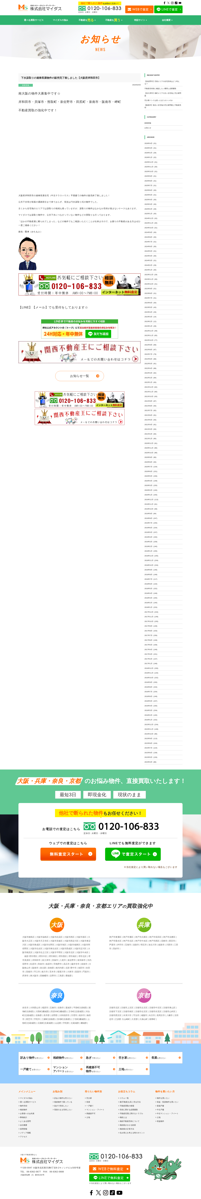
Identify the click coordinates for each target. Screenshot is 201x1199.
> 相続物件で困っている (62, 1102)
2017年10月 (151, 621)
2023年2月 (150, 321)
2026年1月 (150, 157)
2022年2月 (150, 378)
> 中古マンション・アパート (166, 1113)
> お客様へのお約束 (26, 1113)
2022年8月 (150, 350)
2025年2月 (150, 209)
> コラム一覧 (123, 1098)
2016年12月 (151, 668)
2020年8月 (150, 462)
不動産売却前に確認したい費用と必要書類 (160, 88)
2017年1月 (150, 663)
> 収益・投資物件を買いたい (166, 1102)
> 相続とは (122, 1117)
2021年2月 (150, 434)
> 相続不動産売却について (128, 1121)
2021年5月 (150, 420)
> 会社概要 (22, 1125)
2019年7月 (150, 523)
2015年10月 (150, 734)
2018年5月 (150, 588)
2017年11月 (151, 617)
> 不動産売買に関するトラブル (130, 1113)
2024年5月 (150, 251)
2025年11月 (150, 167)
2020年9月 (150, 457)
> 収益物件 (159, 1121)
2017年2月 (150, 659)
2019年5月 (150, 532)
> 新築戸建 (159, 1106)
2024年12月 (150, 218)
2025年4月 (150, 200)
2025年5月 (150, 195)
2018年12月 (151, 556)
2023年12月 (150, 275)
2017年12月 (151, 612)
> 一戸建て (89, 1106)
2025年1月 (150, 214)
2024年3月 (150, 260)
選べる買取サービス (34, 20)
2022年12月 (150, 331)
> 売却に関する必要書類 (128, 1110)
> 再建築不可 (90, 1113)
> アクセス (22, 1137)
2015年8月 (150, 743)
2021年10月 (150, 396)
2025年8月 (150, 181)
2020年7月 (150, 467)
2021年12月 (150, 387)
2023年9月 (150, 289)
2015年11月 (151, 729)
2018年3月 (150, 598)
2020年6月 (150, 471)
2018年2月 (150, 603)
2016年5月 (150, 701)
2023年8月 (150, 293)
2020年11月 (150, 448)
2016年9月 (150, 682)
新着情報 (25, 85)
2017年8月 (150, 631)
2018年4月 (150, 593)
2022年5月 (150, 364)
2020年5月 (150, 476)
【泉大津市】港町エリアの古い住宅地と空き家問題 (162, 94)
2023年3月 (150, 317)
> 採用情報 (22, 1129)
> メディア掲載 (24, 1133)
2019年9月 (150, 513)
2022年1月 (150, 382)
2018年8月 (150, 574)
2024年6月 (150, 246)
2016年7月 (150, 692)
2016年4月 (150, 706)
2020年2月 (150, 490)
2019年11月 (150, 504)
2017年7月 (150, 635)
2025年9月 (150, 176)
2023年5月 (150, 307)
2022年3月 (150, 373)
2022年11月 (150, 335)
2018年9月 (150, 570)
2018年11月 (151, 560)
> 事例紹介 (22, 1117)
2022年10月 (150, 340)
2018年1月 (150, 607)
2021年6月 (150, 415)
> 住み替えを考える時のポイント (131, 1133)
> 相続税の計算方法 (126, 1129)
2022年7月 (150, 354)
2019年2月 (150, 546)
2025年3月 (150, 204)
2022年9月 (150, 345)
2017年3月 (150, 654)
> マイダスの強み (25, 1098)
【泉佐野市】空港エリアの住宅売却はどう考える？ (161, 82)
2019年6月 (150, 528)
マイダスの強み (60, 20)
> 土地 (87, 1117)
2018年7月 (150, 579)
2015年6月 (150, 753)
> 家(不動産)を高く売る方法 (129, 1102)
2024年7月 (150, 242)
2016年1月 (150, 720)
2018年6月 (150, 584)
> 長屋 (87, 1102)
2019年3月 (150, 542)
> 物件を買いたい (162, 1098)
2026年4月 (150, 143)
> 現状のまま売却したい (62, 1110)
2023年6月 (150, 303)
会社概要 (166, 20)
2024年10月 (150, 228)
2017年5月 (150, 645)
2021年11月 (150, 392)
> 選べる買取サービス (27, 1102)
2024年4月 (150, 256)
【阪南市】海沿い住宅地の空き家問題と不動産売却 (162, 106)
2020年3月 (150, 485)
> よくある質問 (24, 1121)
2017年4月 (150, 649)
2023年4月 (150, 312)
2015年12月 (151, 724)
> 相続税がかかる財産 (127, 1125)
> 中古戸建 (159, 1110)
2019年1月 (150, 551)
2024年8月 (150, 237)
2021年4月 (150, 425)
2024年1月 (150, 270)
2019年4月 (150, 537)
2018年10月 (151, 565)
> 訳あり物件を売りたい (62, 1098)
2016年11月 (151, 673)
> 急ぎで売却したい (61, 1106)
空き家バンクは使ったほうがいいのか (158, 100)
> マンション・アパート (94, 1110)
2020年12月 (150, 443)
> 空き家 (88, 1098)
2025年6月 (150, 190)
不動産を (86, 20)
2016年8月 (150, 687)
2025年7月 (150, 185)
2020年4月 (150, 481)
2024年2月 (150, 265)
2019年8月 (150, 518)
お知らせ (147, 128)
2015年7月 (150, 748)
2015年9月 (150, 738)
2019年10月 (150, 509)
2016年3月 (150, 710)
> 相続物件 (22, 1110)
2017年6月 (150, 640)
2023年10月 (150, 284)
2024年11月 (150, 223)
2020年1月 (150, 495)
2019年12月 (151, 500)
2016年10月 (151, 678)
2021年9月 (150, 401)
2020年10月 (150, 453)
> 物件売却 (22, 1106)
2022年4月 (150, 368)
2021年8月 (150, 406)
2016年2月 (150, 715)
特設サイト (139, 20)
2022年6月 (150, 359)
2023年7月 (150, 298)
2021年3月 (150, 429)
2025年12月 (150, 162)
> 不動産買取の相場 (126, 1106)
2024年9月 (150, 232)
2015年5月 (150, 757)
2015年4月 (150, 762)
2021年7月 (150, 410)
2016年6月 (150, 696)
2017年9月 (150, 626)
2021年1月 (150, 439)
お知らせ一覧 (79, 376)
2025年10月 (150, 171)
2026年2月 (150, 153)
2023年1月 (150, 326)
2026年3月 (150, 148)
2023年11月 (150, 279)
